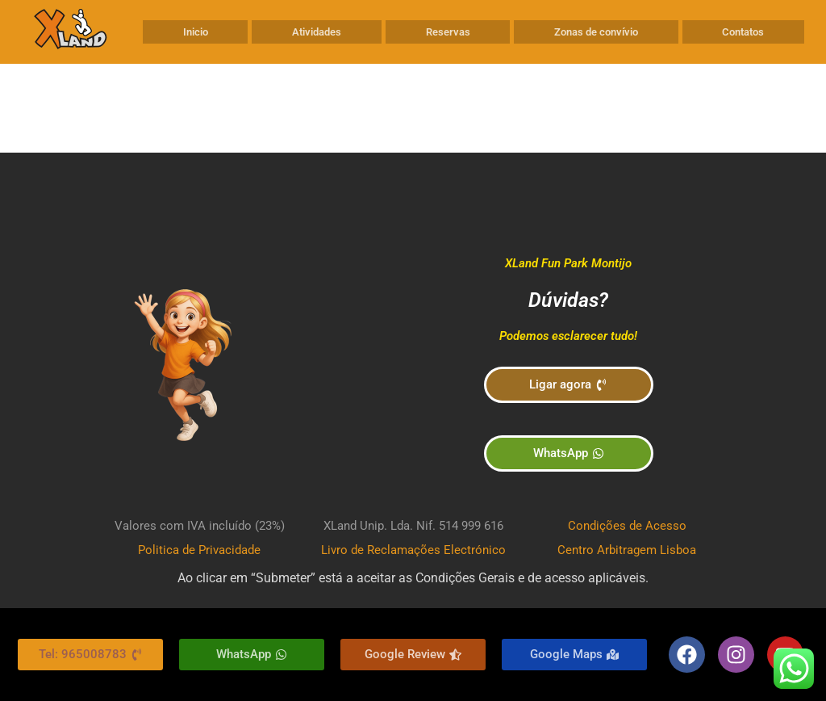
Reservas (448, 32)
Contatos (743, 32)
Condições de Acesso (627, 525)
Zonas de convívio (596, 32)
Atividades (316, 32)
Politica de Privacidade (199, 550)
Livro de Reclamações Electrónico (413, 550)
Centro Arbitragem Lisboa (626, 550)
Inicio (195, 32)
